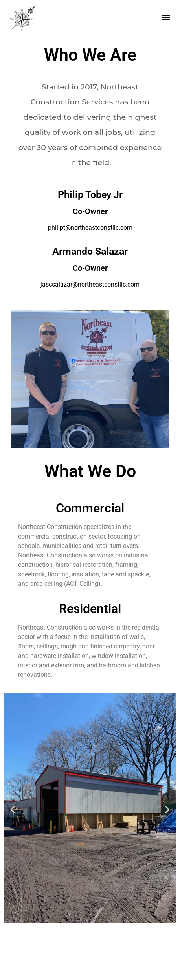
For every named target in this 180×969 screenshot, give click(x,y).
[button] (13, 809)
